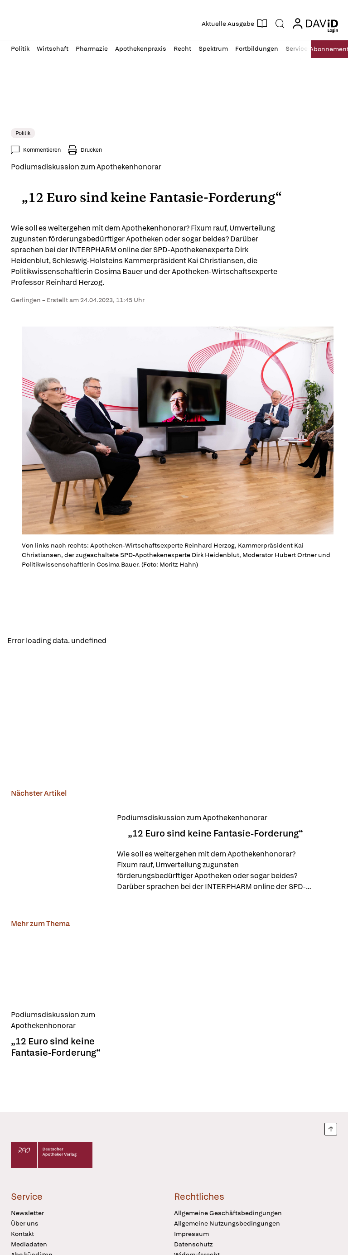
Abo (325, 49)
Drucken (91, 150)
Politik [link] (22, 133)
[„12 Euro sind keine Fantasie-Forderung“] (58, 854)
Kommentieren (42, 150)
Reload (126, 641)
